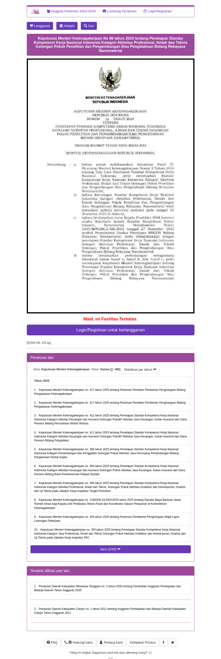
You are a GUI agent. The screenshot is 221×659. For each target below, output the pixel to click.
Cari (89, 26)
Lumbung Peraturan (119, 11)
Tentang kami (111, 642)
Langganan (40, 26)
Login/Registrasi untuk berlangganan (110, 330)
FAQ (52, 642)
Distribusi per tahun (140, 369)
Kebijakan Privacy (143, 642)
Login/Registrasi (157, 11)
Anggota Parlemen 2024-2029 (71, 11)
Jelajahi (67, 26)
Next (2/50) (110, 549)
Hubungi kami (78, 642)
